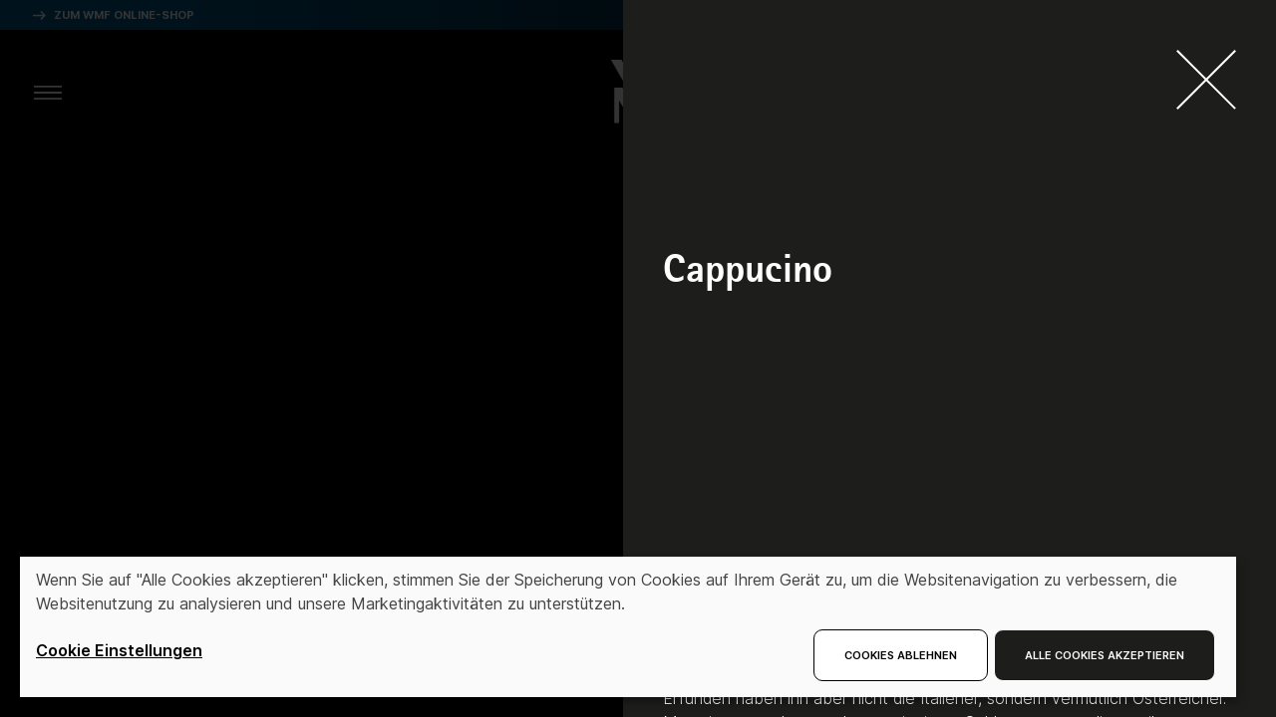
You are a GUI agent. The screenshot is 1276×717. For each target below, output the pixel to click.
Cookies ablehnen (900, 655)
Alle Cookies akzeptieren (1104, 655)
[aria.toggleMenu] (48, 92)
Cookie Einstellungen (119, 650)
